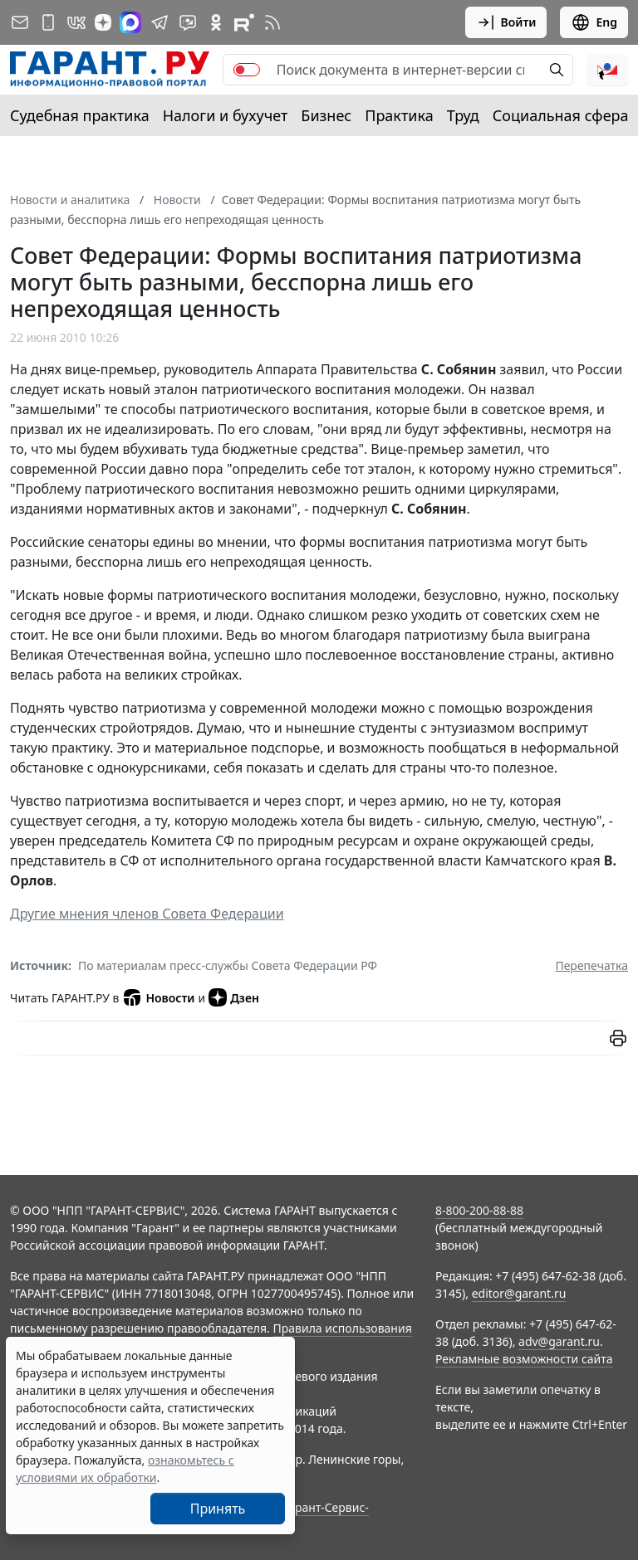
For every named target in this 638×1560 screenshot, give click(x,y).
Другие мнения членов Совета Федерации (147, 913)
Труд (463, 115)
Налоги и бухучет (225, 115)
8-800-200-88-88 (479, 1210)
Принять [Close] (218, 1508)
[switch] (246, 69)
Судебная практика (80, 115)
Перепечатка (591, 965)
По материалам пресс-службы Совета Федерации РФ (227, 965)
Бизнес (326, 115)
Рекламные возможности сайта (524, 1359)
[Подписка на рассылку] (20, 22)
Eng (594, 22)
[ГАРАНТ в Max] (130, 22)
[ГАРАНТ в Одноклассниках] (216, 22)
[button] (607, 69)
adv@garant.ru (559, 1341)
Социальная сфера (561, 115)
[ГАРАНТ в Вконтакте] (76, 22)
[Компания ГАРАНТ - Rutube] (244, 22)
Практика (399, 115)
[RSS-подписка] (272, 22)
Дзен (234, 997)
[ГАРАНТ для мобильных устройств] (48, 22)
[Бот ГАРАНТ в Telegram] (188, 22)
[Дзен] (103, 22)
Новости (158, 997)
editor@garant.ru (519, 1293)
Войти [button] (506, 22)
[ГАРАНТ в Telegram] (159, 22)
